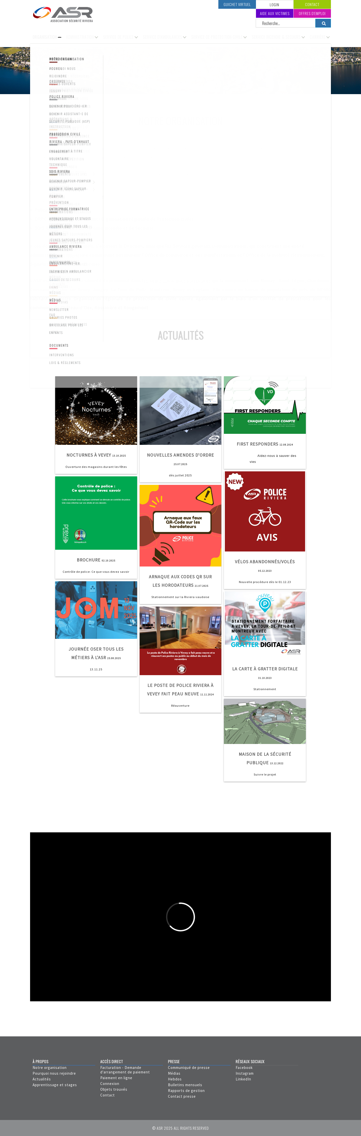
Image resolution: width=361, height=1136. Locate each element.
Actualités (42, 1079)
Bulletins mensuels (185, 1084)
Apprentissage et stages (55, 1084)
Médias (174, 1073)
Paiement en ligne (116, 1077)
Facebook (244, 1067)
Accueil (39, 101)
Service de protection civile (217, 37)
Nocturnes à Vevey (88, 455)
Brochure (89, 560)
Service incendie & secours (276, 37)
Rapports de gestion (186, 1090)
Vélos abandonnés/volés (265, 561)
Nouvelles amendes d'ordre (180, 455)
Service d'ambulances (162, 37)
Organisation (45, 37)
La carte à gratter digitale (265, 669)
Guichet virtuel (237, 4)
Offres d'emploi (312, 13)
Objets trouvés (113, 1089)
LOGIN (274, 4)
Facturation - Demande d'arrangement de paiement (125, 1069)
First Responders (257, 444)
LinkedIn (243, 1079)
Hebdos (175, 1079)
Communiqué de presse (189, 1067)
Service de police (118, 37)
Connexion (109, 1083)
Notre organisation (50, 1067)
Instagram (245, 1073)
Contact (312, 4)
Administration (80, 37)
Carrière (318, 37)
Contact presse (182, 1096)
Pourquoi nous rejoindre (54, 1073)
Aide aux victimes (275, 13)
